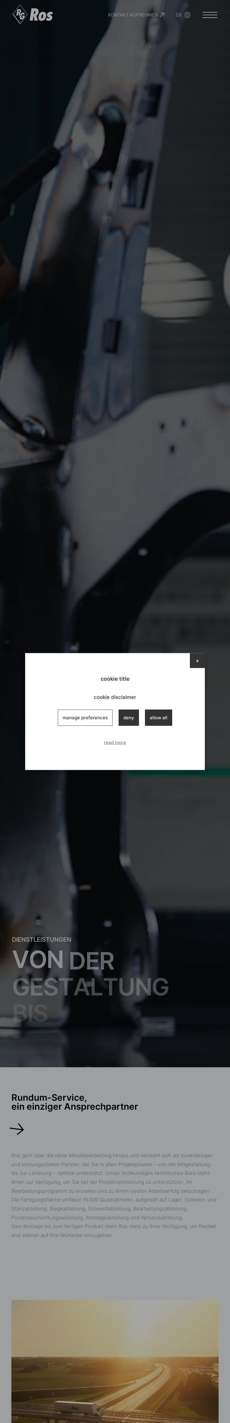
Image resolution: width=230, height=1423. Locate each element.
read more (115, 742)
